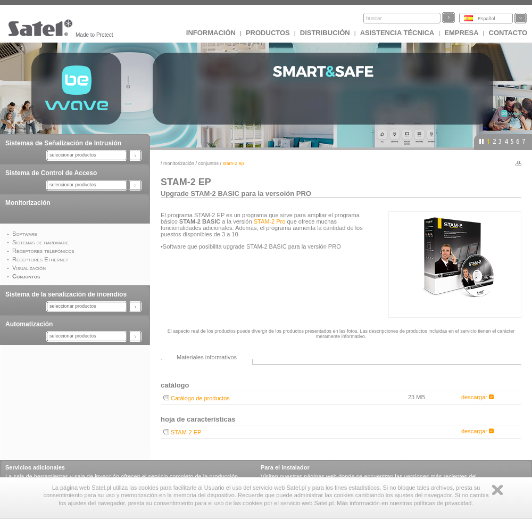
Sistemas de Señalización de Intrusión (63, 143)
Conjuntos (208, 163)
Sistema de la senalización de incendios (66, 294)
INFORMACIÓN (211, 33)
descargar (477, 397)
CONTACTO (508, 33)
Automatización (29, 324)
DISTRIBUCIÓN (325, 33)
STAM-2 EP (186, 432)
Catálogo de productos (200, 398)
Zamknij (497, 490)
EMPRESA (461, 33)
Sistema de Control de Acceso (51, 173)
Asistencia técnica (397, 33)
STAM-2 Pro (270, 221)
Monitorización (28, 203)
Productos (268, 33)
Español (486, 18)
